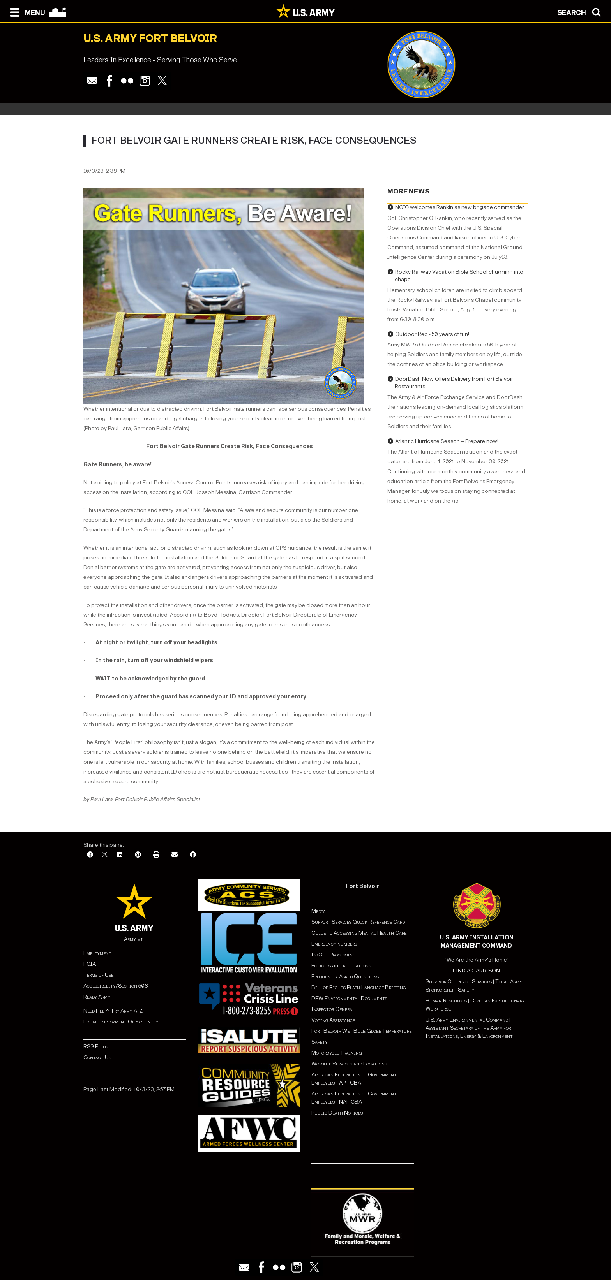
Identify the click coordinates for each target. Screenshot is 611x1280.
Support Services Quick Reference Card (358, 922)
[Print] (156, 855)
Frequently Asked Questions (345, 976)
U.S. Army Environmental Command (467, 1019)
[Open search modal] (581, 11)
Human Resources (446, 1000)
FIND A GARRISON (476, 970)
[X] (105, 855)
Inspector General (333, 1009)
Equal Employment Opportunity (120, 1021)
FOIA (89, 964)
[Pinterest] (138, 855)
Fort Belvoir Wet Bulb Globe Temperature (361, 1031)
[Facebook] (90, 855)
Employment (97, 953)
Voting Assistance (333, 1020)
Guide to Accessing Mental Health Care (359, 933)
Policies (321, 965)
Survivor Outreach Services (459, 981)
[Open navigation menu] (25, 11)
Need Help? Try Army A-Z (113, 1010)
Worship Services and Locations (349, 1063)
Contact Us (97, 1057)
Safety (319, 1042)
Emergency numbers (334, 944)
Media (319, 911)
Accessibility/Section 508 (115, 986)
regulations (357, 965)
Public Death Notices (337, 1112)
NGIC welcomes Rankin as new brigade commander (459, 207)
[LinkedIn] (119, 855)
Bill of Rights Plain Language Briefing (358, 987)
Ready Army (96, 996)
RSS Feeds (95, 1046)
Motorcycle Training (337, 1053)
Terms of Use (98, 975)
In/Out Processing (333, 954)
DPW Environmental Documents (349, 998)
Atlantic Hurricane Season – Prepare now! (446, 441)
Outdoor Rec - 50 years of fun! (432, 334)
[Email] (174, 855)
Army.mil (134, 939)
